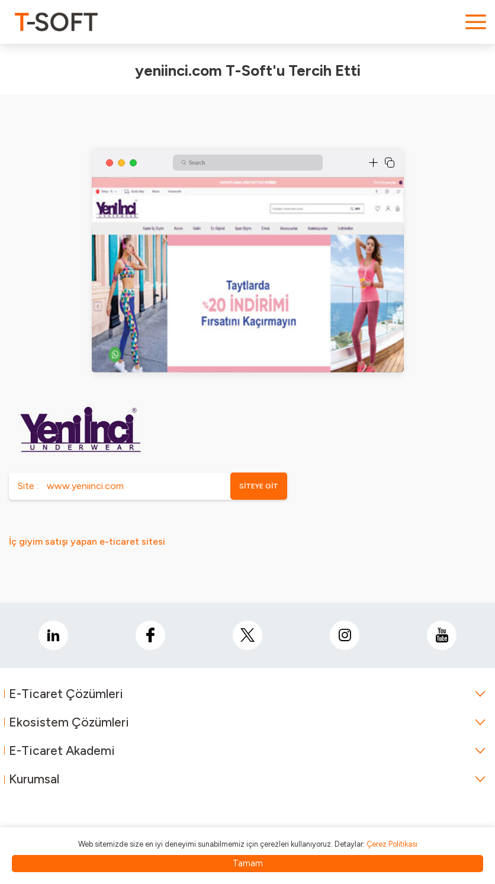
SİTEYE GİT (258, 486)
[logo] (56, 22)
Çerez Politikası (392, 844)
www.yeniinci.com (85, 485)
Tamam (248, 863)
